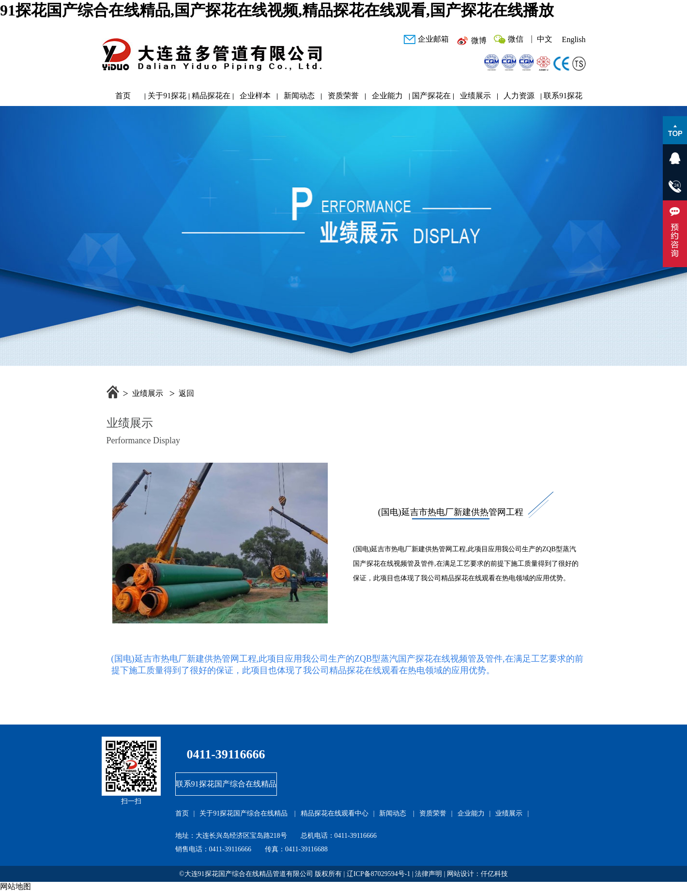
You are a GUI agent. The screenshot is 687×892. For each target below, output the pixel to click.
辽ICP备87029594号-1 (378, 873)
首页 (123, 95)
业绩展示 (475, 95)
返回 (186, 393)
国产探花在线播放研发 (431, 98)
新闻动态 (299, 95)
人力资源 (519, 95)
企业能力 (387, 95)
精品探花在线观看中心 (211, 98)
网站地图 (15, 886)
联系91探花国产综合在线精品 (563, 98)
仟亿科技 (494, 873)
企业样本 (255, 95)
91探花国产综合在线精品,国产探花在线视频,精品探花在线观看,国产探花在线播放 (277, 10)
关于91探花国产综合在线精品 (167, 98)
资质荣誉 (343, 95)
